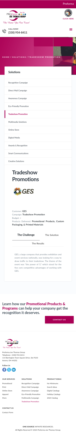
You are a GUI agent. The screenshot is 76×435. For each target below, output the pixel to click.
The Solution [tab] (52, 234)
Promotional (7, 383)
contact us (59, 320)
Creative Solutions (16, 161)
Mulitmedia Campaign (30, 398)
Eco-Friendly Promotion (18, 106)
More (4, 398)
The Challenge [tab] (26, 234)
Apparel (5, 394)
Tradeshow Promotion (18, 114)
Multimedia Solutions (17, 122)
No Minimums (52, 383)
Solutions (19, 57)
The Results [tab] (38, 243)
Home (6, 57)
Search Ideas (52, 387)
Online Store (13, 130)
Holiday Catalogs (53, 394)
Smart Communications (18, 153)
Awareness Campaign (17, 98)
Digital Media (14, 137)
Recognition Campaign (18, 82)
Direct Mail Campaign (17, 90)
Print (4, 387)
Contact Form (7, 412)
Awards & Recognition (17, 145)
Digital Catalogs (53, 391)
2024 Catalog (52, 398)
